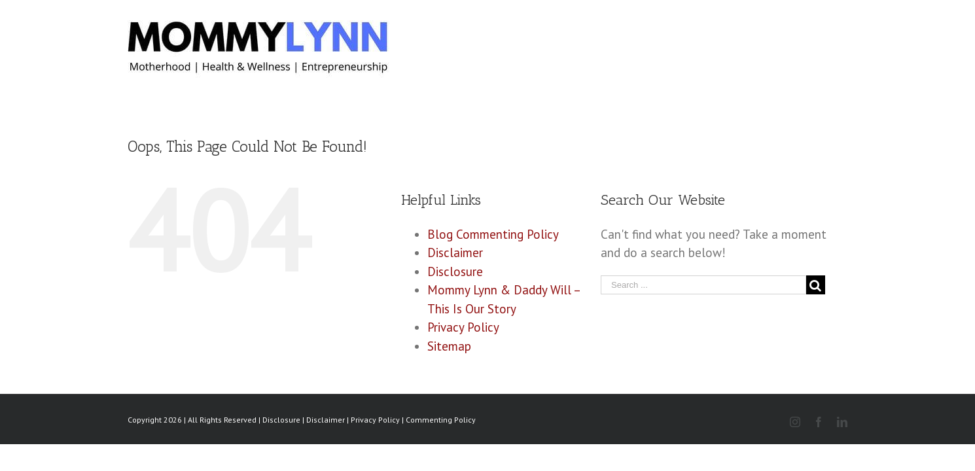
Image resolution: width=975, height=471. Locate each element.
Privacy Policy (463, 327)
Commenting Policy (441, 420)
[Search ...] (703, 284)
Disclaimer (455, 252)
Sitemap (449, 346)
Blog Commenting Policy (493, 234)
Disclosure (455, 271)
